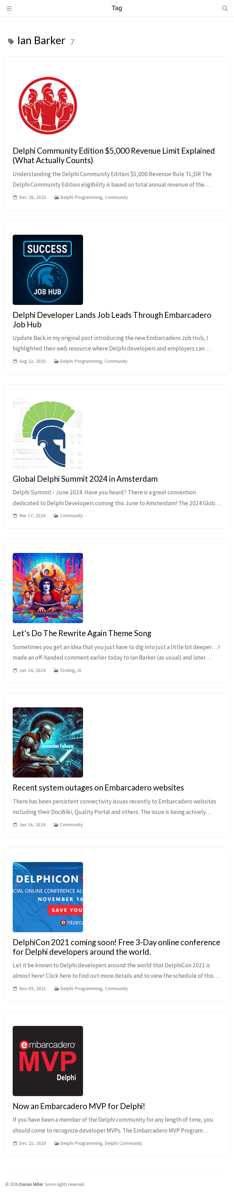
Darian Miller (31, 1184)
